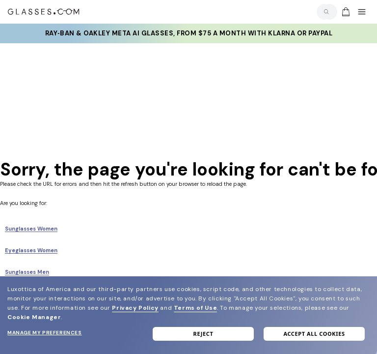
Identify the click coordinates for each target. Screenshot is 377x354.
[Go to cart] (344, 11)
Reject (203, 333)
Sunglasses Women (31, 228)
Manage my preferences (44, 332)
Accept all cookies (314, 333)
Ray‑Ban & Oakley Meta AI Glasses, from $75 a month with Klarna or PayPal (188, 33)
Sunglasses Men (27, 271)
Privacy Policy (135, 308)
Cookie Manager (34, 317)
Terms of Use (195, 308)
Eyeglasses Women (31, 250)
